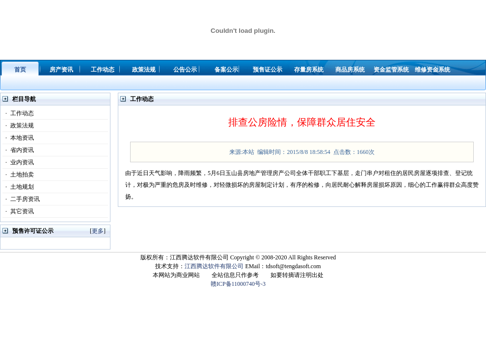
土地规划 (18, 187)
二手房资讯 (21, 199)
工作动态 (18, 113)
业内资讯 (18, 162)
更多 (98, 230)
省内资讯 (18, 150)
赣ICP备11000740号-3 (238, 283)
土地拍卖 (18, 174)
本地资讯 (18, 138)
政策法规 (18, 125)
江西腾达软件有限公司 (214, 266)
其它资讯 (18, 211)
